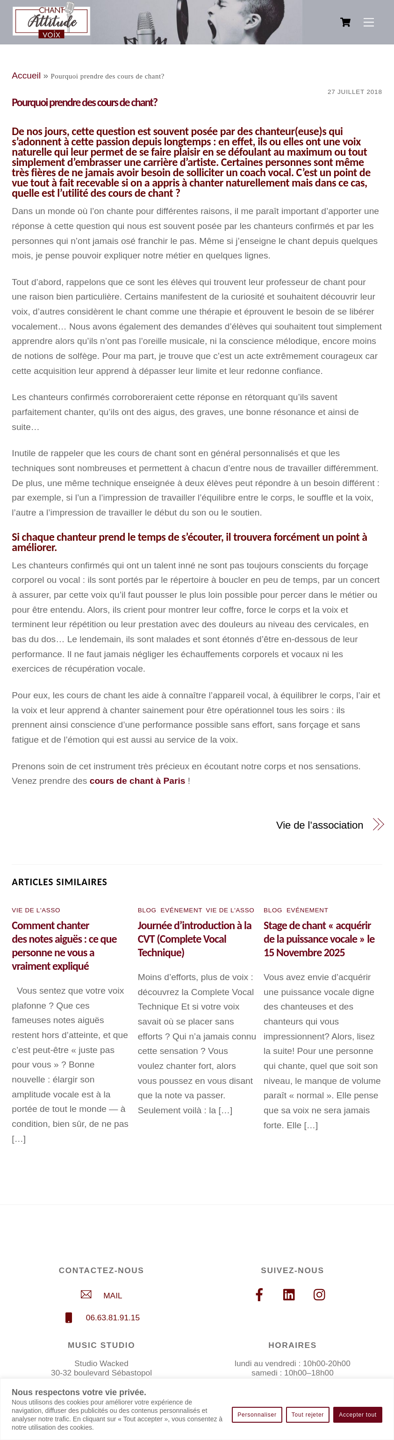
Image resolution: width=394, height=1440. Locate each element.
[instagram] (322, 1294)
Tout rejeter (308, 1414)
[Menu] (368, 22)
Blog (147, 910)
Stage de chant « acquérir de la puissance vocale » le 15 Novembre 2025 (319, 938)
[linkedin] (291, 1294)
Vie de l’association (319, 825)
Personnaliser (257, 1414)
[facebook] (261, 1294)
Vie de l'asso (36, 910)
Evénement (181, 910)
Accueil (26, 75)
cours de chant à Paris (138, 781)
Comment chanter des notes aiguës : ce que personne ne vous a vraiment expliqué (64, 945)
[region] (197, 1409)
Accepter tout (358, 1414)
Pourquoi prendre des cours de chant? (84, 102)
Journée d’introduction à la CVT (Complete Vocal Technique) (194, 938)
